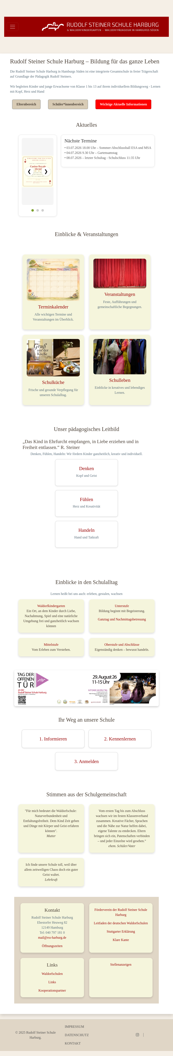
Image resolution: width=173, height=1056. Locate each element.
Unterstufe (122, 606)
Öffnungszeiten (52, 946)
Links (52, 982)
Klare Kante (121, 940)
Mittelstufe (51, 644)
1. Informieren (53, 739)
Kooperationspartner (52, 990)
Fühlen (86, 499)
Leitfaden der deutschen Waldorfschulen (121, 923)
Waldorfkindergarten (51, 606)
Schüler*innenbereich (68, 104)
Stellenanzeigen (120, 964)
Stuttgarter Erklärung (121, 931)
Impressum (74, 1026)
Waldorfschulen (52, 973)
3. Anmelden (86, 761)
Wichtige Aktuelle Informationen (123, 104)
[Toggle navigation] (12, 27)
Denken (86, 468)
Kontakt (73, 1043)
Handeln (86, 530)
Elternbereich (26, 104)
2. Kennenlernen (120, 739)
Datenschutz (77, 1035)
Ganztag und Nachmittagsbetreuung (122, 619)
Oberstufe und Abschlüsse (121, 644)
